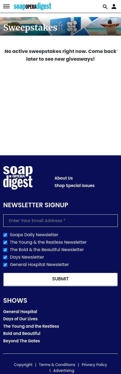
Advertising (63, 370)
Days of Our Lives (20, 319)
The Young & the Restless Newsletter (48, 242)
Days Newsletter (27, 257)
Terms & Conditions (57, 364)
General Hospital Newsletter (39, 264)
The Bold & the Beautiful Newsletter (47, 249)
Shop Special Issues (74, 185)
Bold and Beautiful (21, 333)
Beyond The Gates (21, 341)
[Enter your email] (60, 220)
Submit (60, 279)
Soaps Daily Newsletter (34, 235)
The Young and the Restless (31, 326)
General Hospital (20, 311)
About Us (63, 178)
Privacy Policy (94, 364)
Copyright (23, 364)
